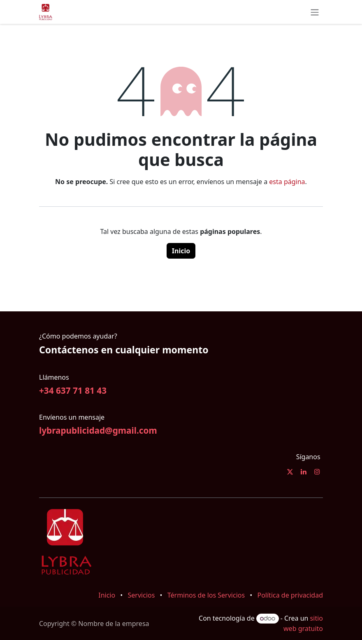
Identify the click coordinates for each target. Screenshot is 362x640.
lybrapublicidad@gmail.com (98, 430)
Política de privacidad (290, 595)
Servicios (141, 595)
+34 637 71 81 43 (73, 390)
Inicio (181, 250)
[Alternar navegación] (314, 12)
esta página (287, 181)
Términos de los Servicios (206, 595)
